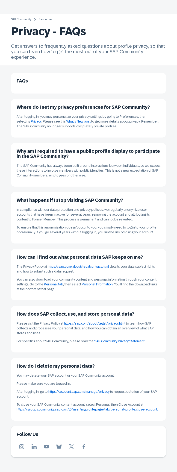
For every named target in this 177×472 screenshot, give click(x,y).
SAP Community (21, 19)
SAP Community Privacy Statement (119, 341)
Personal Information (97, 284)
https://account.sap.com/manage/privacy (78, 391)
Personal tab (53, 284)
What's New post (78, 121)
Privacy (36, 121)
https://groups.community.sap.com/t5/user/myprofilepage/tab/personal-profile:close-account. (87, 409)
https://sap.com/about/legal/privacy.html (78, 266)
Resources (45, 19)
